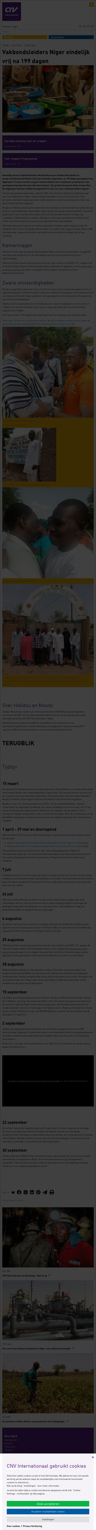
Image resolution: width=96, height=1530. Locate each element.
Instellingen (48, 1519)
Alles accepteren (48, 1503)
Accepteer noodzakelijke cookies (48, 1511)
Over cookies (13, 1526)
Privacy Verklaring (32, 1526)
